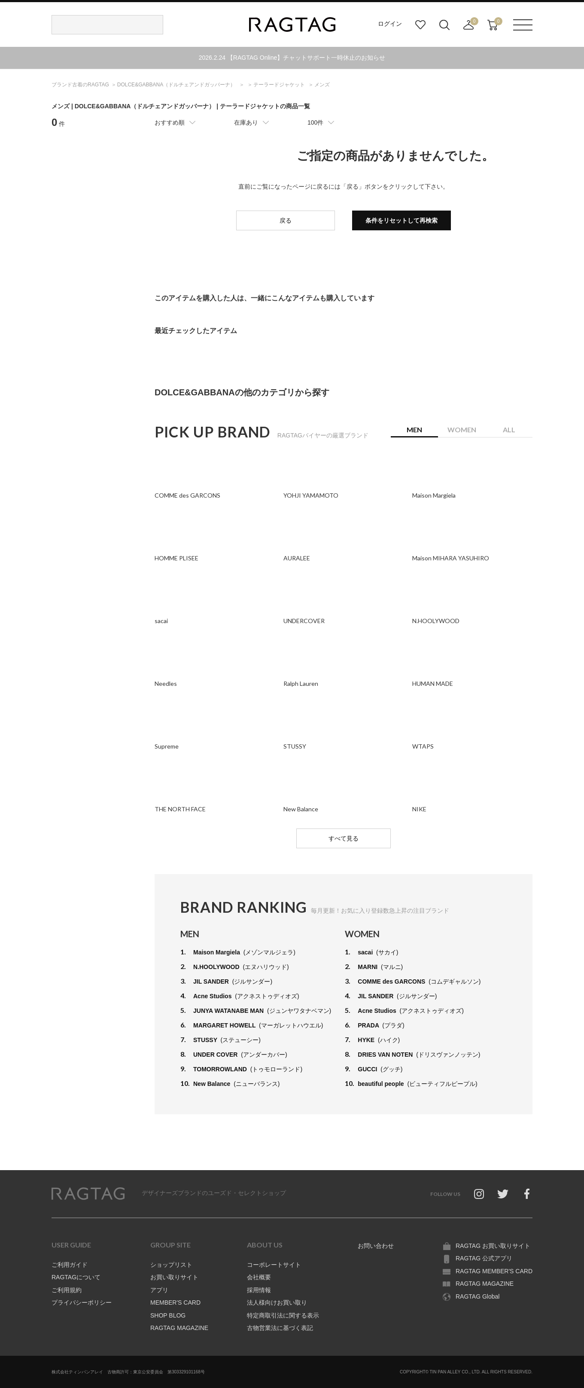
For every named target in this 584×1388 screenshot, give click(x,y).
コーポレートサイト (274, 1264)
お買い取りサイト (174, 1277)
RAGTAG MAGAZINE (179, 1327)
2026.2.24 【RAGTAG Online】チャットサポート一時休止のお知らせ (292, 57)
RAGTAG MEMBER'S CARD (494, 1271)
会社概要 (259, 1277)
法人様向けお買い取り (277, 1302)
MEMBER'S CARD (175, 1302)
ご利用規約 (67, 1290)
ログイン (390, 23)
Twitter (502, 1193)
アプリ (159, 1290)
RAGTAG (88, 1193)
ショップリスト (171, 1264)
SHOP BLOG (168, 1315)
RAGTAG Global (477, 1296)
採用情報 (259, 1290)
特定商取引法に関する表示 (283, 1315)
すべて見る (343, 838)
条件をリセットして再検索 (401, 220)
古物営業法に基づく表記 (280, 1327)
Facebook (526, 1193)
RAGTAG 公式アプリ (484, 1258)
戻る (286, 220)
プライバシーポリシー (82, 1302)
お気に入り (420, 25)
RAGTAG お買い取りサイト (493, 1245)
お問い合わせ (376, 1245)
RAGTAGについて (76, 1277)
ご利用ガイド (70, 1264)
